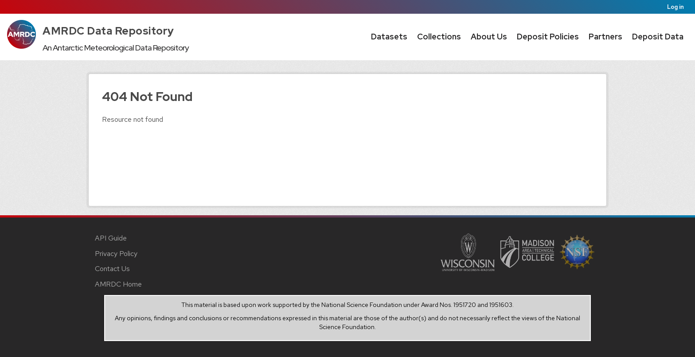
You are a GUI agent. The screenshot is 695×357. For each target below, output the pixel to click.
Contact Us (112, 268)
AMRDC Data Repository (108, 31)
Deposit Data (657, 36)
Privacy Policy (116, 253)
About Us (489, 36)
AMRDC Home (118, 284)
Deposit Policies (548, 36)
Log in (675, 7)
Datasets (389, 36)
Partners (605, 36)
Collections (439, 36)
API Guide (111, 238)
